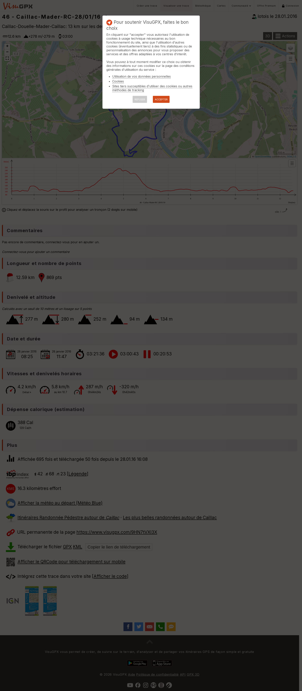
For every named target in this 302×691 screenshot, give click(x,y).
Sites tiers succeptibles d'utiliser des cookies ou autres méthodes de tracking (152, 88)
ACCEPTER (161, 99)
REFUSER (140, 99)
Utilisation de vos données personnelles (141, 76)
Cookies (118, 81)
